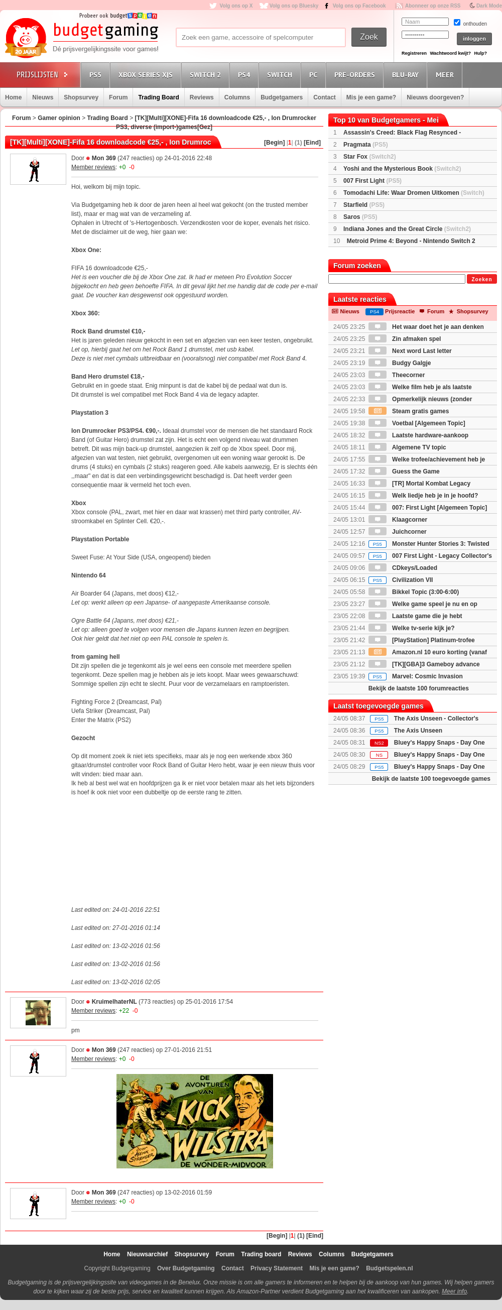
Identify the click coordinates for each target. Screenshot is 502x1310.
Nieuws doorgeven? (435, 97)
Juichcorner (397, 531)
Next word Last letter (410, 350)
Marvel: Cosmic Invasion (415, 676)
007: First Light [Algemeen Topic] (427, 507)
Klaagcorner (397, 519)
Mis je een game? (371, 97)
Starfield (364, 204)
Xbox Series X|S (147, 74)
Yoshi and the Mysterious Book (402, 168)
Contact (324, 97)
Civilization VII (400, 579)
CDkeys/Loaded (402, 567)
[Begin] (274, 142)
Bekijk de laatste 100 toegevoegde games (431, 778)
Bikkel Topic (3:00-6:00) (413, 592)
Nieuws (42, 97)
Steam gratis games (408, 411)
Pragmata (365, 144)
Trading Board (158, 97)
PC (314, 74)
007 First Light (372, 180)
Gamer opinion (59, 118)
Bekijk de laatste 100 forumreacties (418, 688)
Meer (446, 74)
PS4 (245, 74)
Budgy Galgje (399, 363)
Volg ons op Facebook (359, 6)
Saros (360, 216)
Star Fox (369, 156)
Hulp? (480, 53)
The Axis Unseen (418, 730)
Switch (281, 74)
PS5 (96, 74)
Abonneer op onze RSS (433, 6)
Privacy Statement (276, 1268)
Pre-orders (356, 74)
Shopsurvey (81, 97)
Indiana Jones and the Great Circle (407, 228)
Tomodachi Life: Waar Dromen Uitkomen (413, 192)
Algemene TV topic (407, 447)
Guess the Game (404, 471)
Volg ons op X (236, 6)
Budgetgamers (282, 97)
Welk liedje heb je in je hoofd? (423, 495)
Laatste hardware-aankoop (418, 435)
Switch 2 (207, 74)
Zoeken (481, 279)
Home (13, 97)
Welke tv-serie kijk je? (411, 628)
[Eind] (312, 142)
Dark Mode (489, 6)
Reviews (202, 97)
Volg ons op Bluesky (294, 6)
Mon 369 (104, 158)
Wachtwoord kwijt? (450, 53)
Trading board (261, 1254)
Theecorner (396, 375)
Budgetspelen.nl (389, 1268)
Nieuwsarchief (147, 1254)
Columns (237, 97)
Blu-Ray (407, 74)
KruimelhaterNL (114, 1001)
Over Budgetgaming (186, 1268)
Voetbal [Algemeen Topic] (416, 423)
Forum (118, 97)
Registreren (414, 53)
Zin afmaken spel (404, 338)
